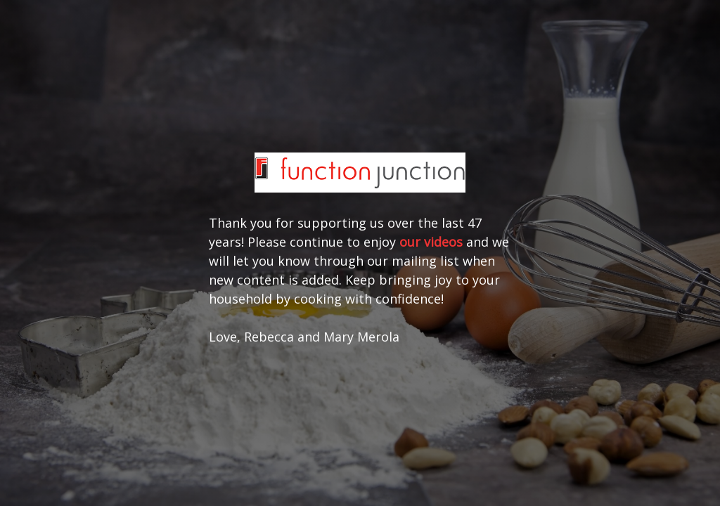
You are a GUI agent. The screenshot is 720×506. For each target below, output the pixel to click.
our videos (431, 241)
